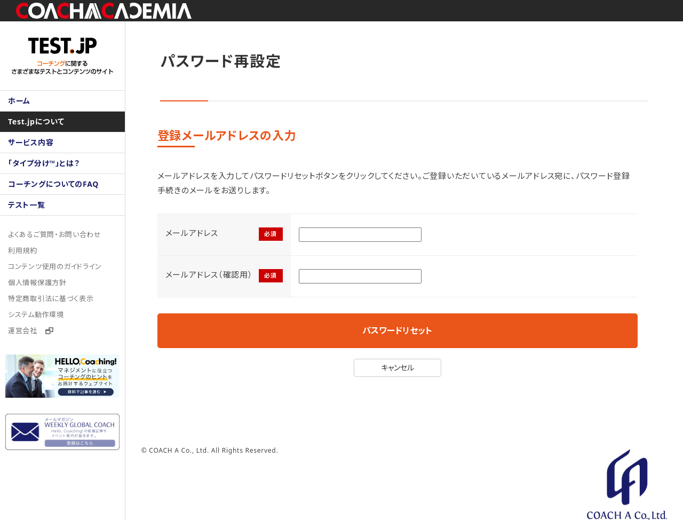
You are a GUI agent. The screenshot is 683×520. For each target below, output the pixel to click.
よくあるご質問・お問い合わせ (55, 234)
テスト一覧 (26, 205)
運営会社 (31, 330)
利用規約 (22, 250)
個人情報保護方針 (37, 282)
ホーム (19, 101)
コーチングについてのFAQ (53, 184)
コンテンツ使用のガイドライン (55, 266)
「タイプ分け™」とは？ (44, 163)
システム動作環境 (36, 314)
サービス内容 (31, 142)
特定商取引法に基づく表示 (51, 298)
